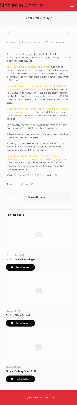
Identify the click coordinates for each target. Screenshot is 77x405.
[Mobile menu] (72, 5)
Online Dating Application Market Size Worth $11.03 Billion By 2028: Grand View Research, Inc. (38, 87)
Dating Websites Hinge (20, 259)
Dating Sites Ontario (18, 315)
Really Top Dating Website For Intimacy (28, 66)
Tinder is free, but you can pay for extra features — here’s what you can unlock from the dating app (34, 157)
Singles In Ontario (21, 5)
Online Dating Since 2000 (21, 371)
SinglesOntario (33, 42)
